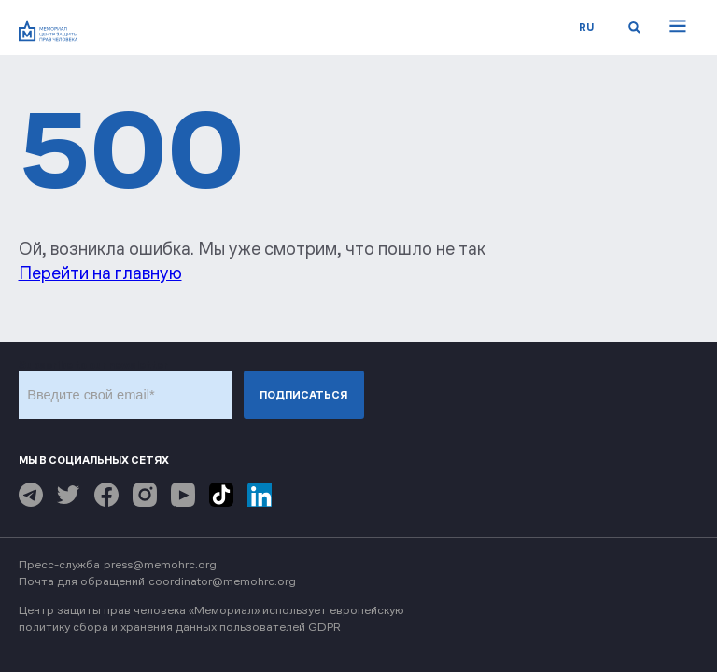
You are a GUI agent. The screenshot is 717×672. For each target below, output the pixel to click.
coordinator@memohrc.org (222, 581)
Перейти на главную (100, 273)
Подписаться (303, 394)
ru (586, 27)
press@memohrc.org (160, 564)
